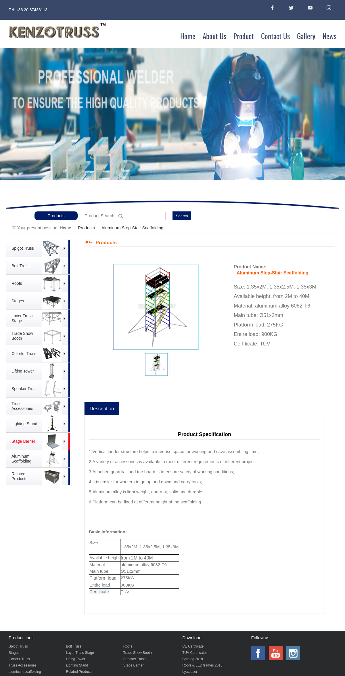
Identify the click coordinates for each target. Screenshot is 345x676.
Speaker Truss (134, 659)
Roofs (127, 646)
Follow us (260, 637)
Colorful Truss (19, 659)
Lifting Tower (75, 659)
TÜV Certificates (194, 652)
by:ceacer (189, 671)
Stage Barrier (133, 665)
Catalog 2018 (192, 659)
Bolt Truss (73, 646)
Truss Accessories (23, 665)
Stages (14, 652)
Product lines (21, 637)
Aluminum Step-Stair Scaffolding (132, 227)
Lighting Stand (77, 665)
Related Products (79, 671)
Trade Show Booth (137, 652)
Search (182, 216)
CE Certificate (193, 646)
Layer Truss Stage (80, 652)
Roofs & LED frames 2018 (202, 665)
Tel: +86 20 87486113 (28, 9)
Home (65, 227)
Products (55, 215)
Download (192, 637)
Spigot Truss (18, 646)
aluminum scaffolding (25, 671)
